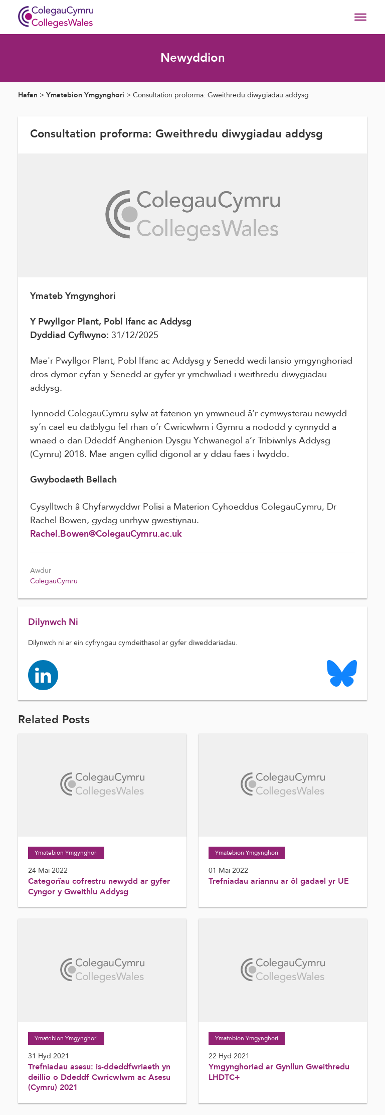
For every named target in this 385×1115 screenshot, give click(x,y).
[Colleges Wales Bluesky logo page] (342, 673)
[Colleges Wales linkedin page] (43, 674)
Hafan (28, 95)
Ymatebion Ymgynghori (85, 95)
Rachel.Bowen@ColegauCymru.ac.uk (106, 534)
